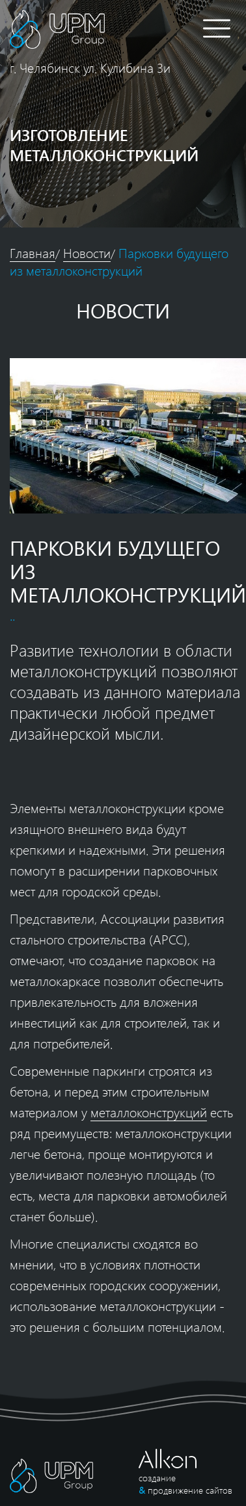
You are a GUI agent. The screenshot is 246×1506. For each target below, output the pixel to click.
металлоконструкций (148, 1112)
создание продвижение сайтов (185, 1484)
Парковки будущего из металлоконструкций (119, 261)
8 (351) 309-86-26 (169, 29)
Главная (32, 252)
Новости (87, 252)
